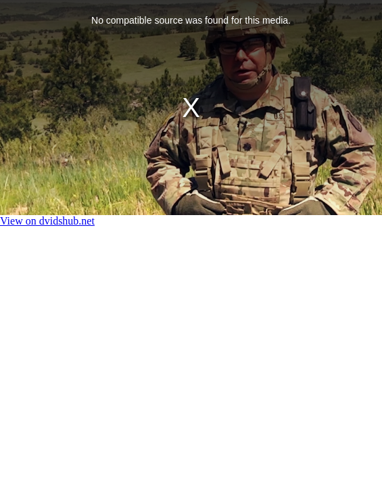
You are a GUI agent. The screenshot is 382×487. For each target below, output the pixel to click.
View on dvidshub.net (47, 221)
